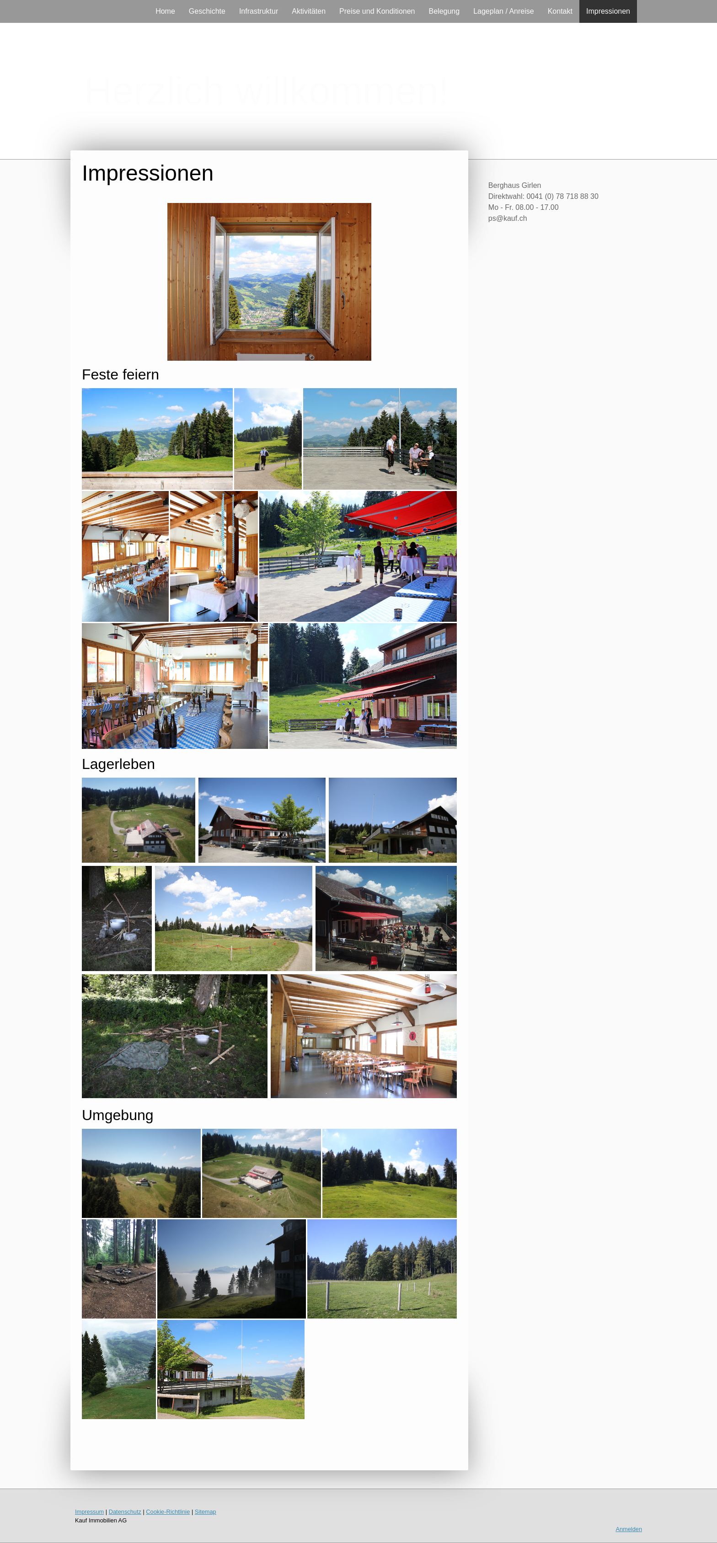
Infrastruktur (258, 11)
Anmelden (628, 1529)
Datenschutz (125, 1511)
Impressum (89, 1511)
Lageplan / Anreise (503, 11)
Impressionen (608, 11)
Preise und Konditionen (377, 11)
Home (165, 11)
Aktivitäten (309, 11)
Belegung (444, 11)
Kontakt (560, 11)
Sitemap (205, 1511)
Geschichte (207, 11)
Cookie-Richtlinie (168, 1511)
